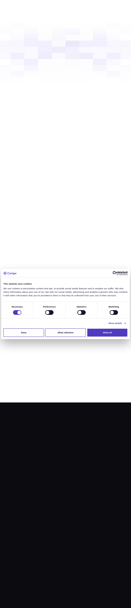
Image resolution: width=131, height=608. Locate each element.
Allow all (107, 332)
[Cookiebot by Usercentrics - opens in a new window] (115, 273)
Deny (23, 332)
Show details (115, 323)
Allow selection (65, 332)
